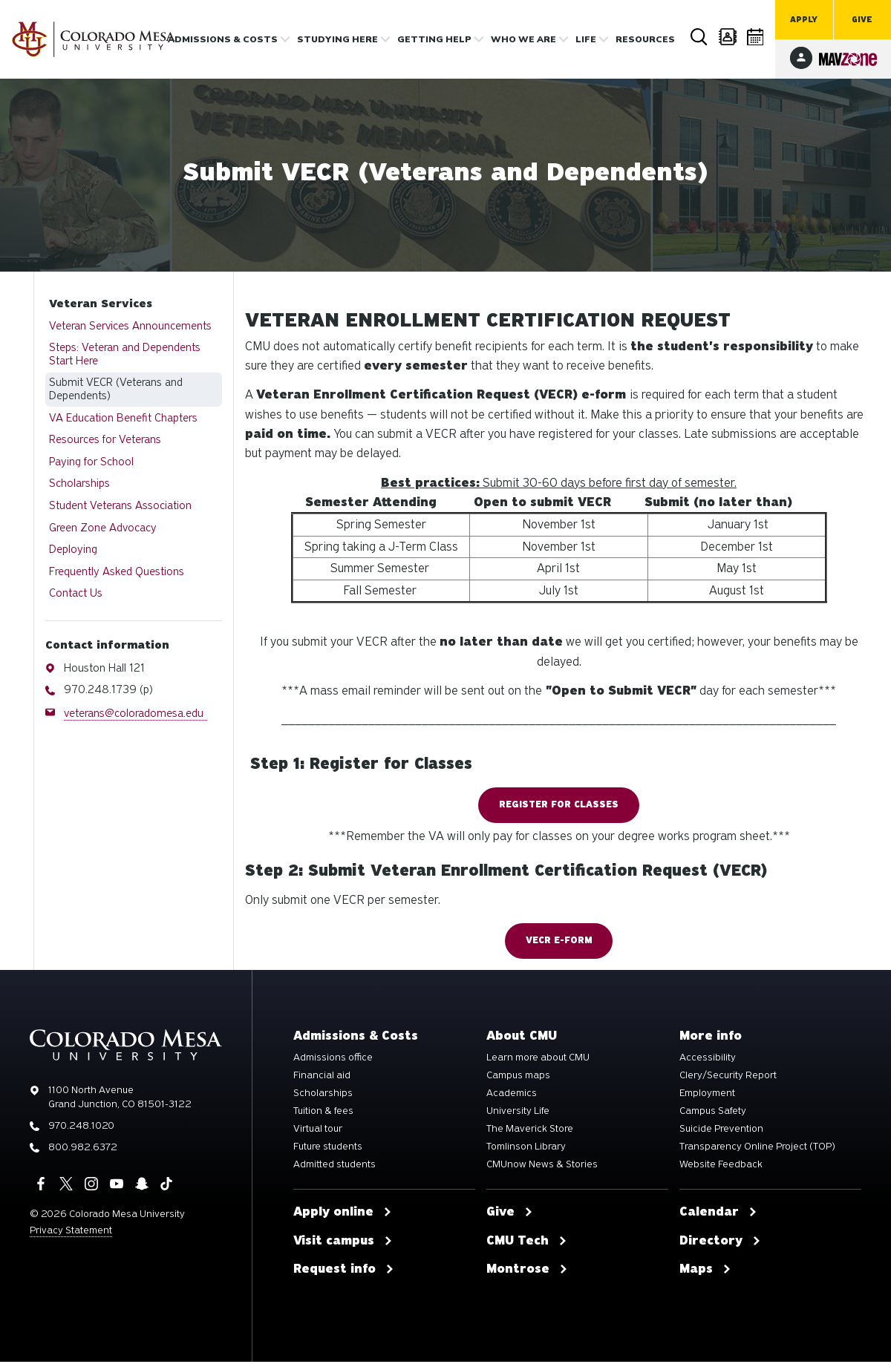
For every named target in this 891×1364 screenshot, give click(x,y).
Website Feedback (721, 1167)
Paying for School (91, 461)
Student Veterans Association (120, 505)
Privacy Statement (71, 1232)
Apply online (342, 1214)
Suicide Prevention (721, 1131)
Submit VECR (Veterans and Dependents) (116, 389)
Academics (511, 1095)
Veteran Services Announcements (130, 325)
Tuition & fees (323, 1113)
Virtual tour (317, 1131)
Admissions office (333, 1060)
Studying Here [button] (337, 39)
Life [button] (585, 39)
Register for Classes (559, 805)
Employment (707, 1095)
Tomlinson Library (526, 1149)
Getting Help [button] (434, 39)
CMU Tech (526, 1243)
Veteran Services (100, 303)
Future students (327, 1149)
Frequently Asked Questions (116, 571)
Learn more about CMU (538, 1060)
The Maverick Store (529, 1131)
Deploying (73, 549)
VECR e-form (559, 942)
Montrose (527, 1272)
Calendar (756, 36)
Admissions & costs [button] (223, 39)
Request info (343, 1272)
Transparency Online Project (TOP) (757, 1149)
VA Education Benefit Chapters (123, 417)
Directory (728, 36)
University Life (517, 1113)
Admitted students (334, 1167)
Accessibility (707, 1060)
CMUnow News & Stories (542, 1167)
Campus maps (518, 1077)
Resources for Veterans (105, 439)
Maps (705, 1272)
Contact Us (75, 593)
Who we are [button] (523, 39)
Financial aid (321, 1077)
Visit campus (343, 1243)
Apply (803, 19)
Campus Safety (712, 1113)
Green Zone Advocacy (103, 527)
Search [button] (699, 37)
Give (862, 19)
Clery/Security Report (728, 1077)
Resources (645, 39)
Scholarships (79, 483)
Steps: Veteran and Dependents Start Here (124, 354)
